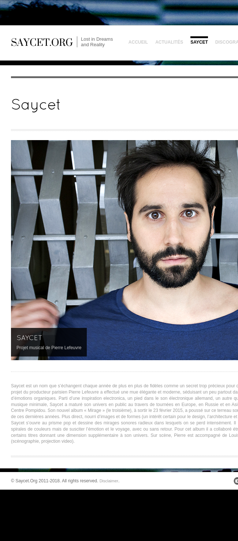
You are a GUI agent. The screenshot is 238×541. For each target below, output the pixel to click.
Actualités (169, 42)
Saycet (199, 42)
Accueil (138, 42)
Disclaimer (109, 481)
